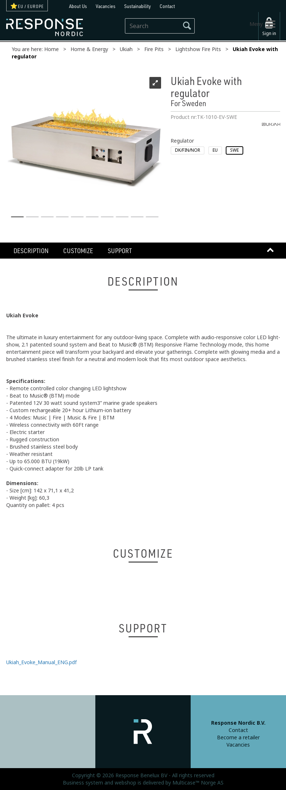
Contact (167, 6)
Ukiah (126, 49)
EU (215, 150)
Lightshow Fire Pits (198, 49)
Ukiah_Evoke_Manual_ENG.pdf (41, 662)
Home (51, 49)
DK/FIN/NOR (187, 150)
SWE (234, 150)
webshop (125, 782)
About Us (78, 6)
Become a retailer (238, 737)
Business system (83, 782)
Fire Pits (154, 49)
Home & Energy (89, 49)
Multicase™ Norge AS (198, 782)
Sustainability (137, 6)
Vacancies (105, 6)
